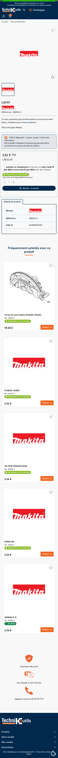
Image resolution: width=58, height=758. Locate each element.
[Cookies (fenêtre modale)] (53, 753)
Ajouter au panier (29, 188)
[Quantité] (9, 182)
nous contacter (29, 122)
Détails (47, 327)
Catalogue (37, 10)
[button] (24, 10)
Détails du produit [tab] (12, 202)
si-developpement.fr (26, 752)
